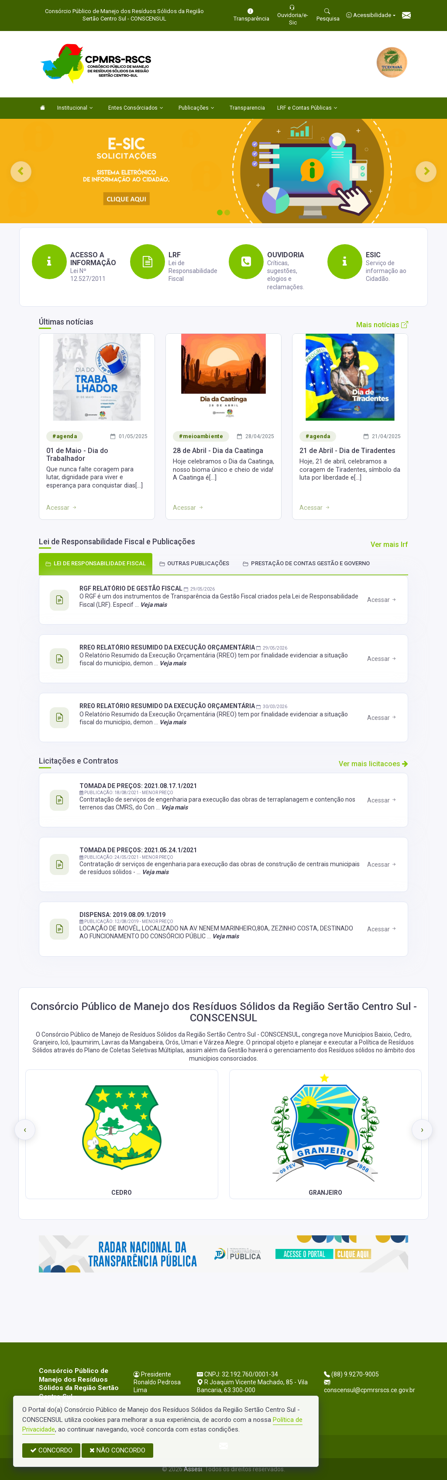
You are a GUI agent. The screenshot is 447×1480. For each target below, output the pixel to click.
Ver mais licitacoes (373, 764)
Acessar (382, 599)
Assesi (193, 1469)
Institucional (75, 108)
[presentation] (24, 1129)
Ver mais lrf (389, 544)
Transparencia (247, 108)
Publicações (196, 108)
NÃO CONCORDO (117, 1450)
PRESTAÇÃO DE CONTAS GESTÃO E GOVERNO (306, 563)
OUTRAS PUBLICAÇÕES (194, 563)
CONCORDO (51, 1450)
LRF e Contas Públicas (307, 108)
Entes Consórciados (135, 108)
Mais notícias (382, 325)
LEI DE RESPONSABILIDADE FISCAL (95, 563)
